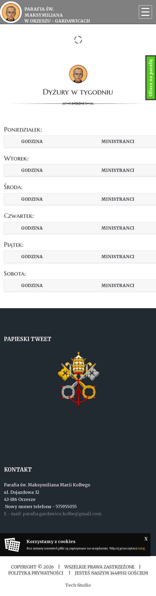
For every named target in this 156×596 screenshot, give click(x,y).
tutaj (141, 548)
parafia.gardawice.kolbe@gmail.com (62, 513)
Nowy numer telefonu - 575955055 (40, 506)
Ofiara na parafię (150, 77)
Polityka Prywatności (36, 573)
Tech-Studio (78, 585)
